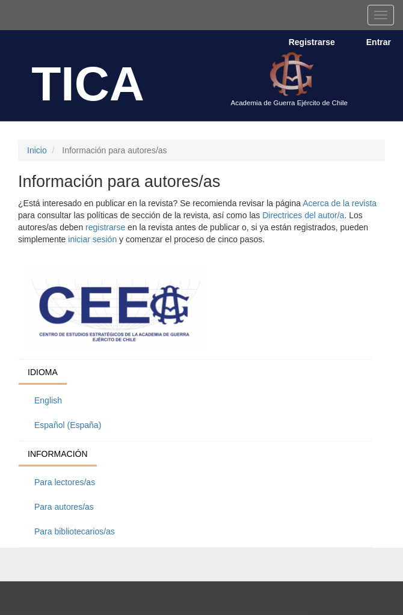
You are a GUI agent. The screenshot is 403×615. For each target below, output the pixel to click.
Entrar (378, 42)
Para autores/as (64, 507)
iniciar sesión (92, 239)
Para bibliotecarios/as (74, 531)
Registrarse (312, 42)
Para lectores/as (64, 482)
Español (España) (67, 425)
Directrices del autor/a (303, 215)
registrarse (105, 227)
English (48, 400)
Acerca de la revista (340, 203)
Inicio (37, 150)
